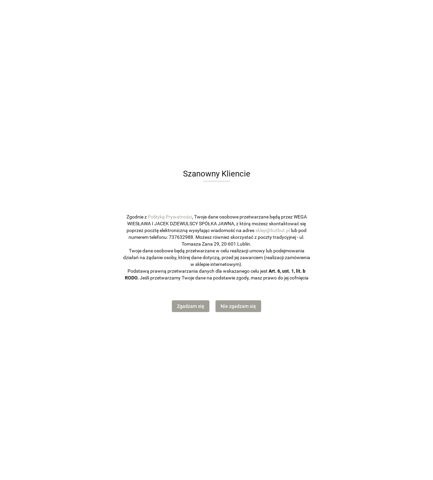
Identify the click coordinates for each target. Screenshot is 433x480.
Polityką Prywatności (170, 217)
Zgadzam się (190, 306)
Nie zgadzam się (238, 306)
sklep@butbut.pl (272, 230)
